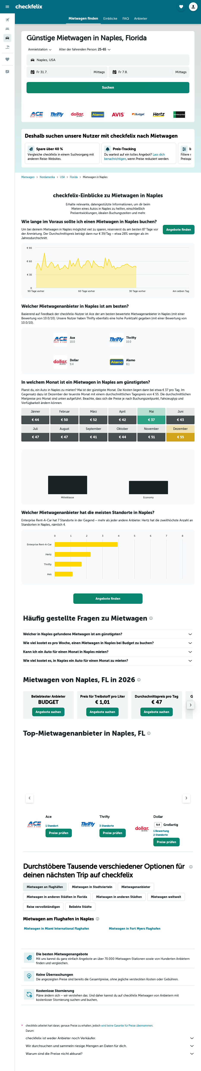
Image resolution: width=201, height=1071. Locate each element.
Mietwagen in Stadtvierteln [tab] (92, 887)
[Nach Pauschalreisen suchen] (7, 47)
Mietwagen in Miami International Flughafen (56, 928)
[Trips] (7, 59)
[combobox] (40, 49)
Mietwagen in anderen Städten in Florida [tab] (57, 897)
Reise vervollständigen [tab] (43, 907)
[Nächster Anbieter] (186, 798)
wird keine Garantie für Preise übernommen (126, 1025)
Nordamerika (47, 177)
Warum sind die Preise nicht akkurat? (110, 1053)
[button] (7, 6)
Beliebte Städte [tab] (80, 907)
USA (62, 177)
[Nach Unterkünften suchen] (7, 29)
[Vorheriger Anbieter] (29, 798)
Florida (74, 177)
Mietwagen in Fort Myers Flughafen (134, 928)
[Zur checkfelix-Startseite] (29, 6)
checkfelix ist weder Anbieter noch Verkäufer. (110, 1038)
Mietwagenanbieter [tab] (135, 887)
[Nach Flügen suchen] (7, 20)
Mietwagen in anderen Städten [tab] (119, 897)
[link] (179, 229)
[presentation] (151, 618)
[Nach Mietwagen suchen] (7, 38)
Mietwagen (28, 177)
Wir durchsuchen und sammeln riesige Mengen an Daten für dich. (110, 1046)
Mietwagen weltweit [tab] (166, 897)
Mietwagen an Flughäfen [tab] (45, 887)
